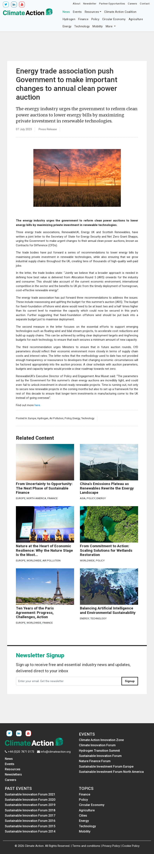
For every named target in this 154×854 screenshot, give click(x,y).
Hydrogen (69, 19)
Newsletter (89, 3)
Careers (132, 3)
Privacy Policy (111, 846)
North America (36, 498)
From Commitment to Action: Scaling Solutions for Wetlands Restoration (106, 550)
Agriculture (136, 19)
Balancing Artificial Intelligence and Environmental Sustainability (108, 610)
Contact (145, 3)
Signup (130, 681)
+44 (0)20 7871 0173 (21, 751)
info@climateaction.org (56, 751)
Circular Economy (114, 19)
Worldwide (34, 560)
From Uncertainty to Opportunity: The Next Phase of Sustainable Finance (44, 488)
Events (77, 12)
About (76, 3)
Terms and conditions (86, 846)
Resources (92, 12)
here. (38, 405)
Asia (83, 498)
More (109, 26)
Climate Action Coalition (120, 12)
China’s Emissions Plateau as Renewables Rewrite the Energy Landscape (107, 488)
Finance (83, 19)
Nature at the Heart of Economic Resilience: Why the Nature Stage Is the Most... (44, 550)
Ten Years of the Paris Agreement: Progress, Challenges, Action (35, 612)
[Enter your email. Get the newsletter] (69, 681)
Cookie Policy (130, 846)
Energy (67, 26)
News (66, 12)
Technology (82, 26)
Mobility (98, 26)
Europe (32, 418)
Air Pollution (56, 418)
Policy (95, 19)
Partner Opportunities (112, 3)
